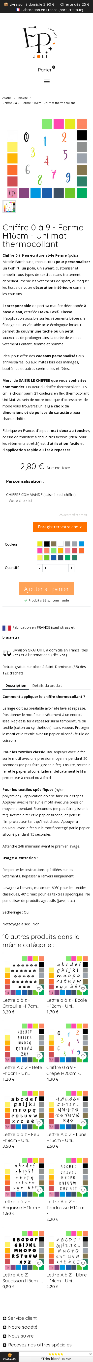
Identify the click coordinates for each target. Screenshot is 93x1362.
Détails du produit (47, 685)
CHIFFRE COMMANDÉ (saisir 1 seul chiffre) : (41, 494)
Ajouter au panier (46, 589)
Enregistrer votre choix (60, 527)
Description (15, 685)
